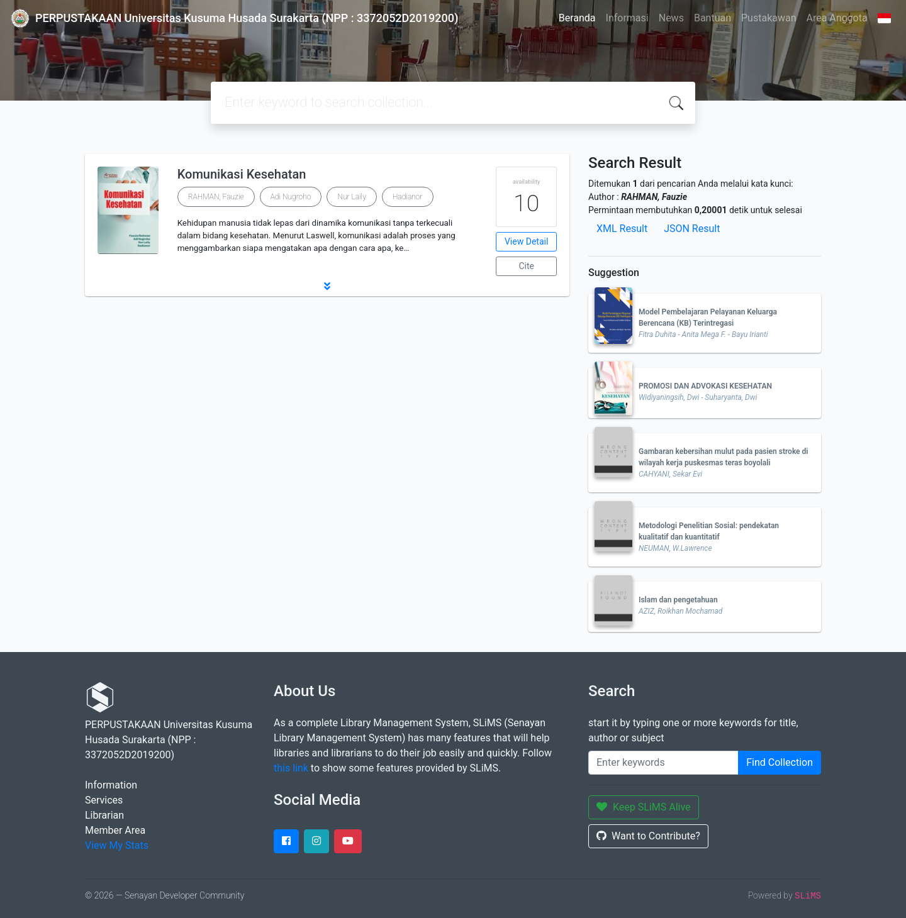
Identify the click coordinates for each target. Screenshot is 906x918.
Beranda (577, 18)
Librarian (104, 815)
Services (104, 800)
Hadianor (408, 196)
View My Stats (116, 845)
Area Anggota (837, 18)
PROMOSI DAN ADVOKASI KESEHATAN (705, 386)
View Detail (526, 241)
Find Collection (779, 762)
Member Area (115, 830)
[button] (327, 286)
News (671, 18)
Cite (526, 266)
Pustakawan (768, 18)
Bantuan (712, 18)
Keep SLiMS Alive (643, 807)
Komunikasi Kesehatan (241, 174)
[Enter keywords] (663, 763)
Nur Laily (351, 196)
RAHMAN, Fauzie (216, 196)
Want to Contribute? (648, 836)
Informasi (627, 18)
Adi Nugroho (291, 196)
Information (111, 785)
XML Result (621, 229)
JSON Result (692, 229)
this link (291, 768)
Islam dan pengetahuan (678, 599)
